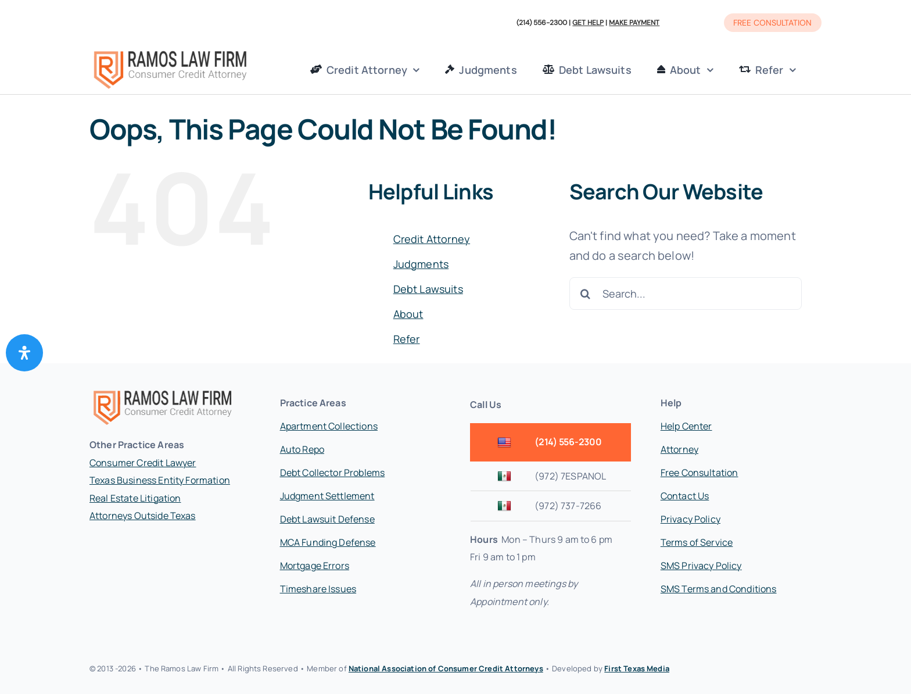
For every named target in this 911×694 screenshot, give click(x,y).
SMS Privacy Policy (701, 565)
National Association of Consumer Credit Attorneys (446, 668)
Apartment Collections (329, 426)
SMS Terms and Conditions (719, 588)
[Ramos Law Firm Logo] (169, 52)
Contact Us (685, 495)
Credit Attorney (431, 239)
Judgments (421, 264)
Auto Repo (302, 449)
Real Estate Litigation (135, 498)
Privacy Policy (690, 519)
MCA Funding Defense (328, 542)
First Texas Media (636, 668)
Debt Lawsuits (428, 289)
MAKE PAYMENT (634, 22)
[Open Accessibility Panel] (24, 352)
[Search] (585, 293)
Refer (406, 339)
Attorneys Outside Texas (142, 515)
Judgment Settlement (327, 495)
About (408, 314)
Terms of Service (697, 542)
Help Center (686, 426)
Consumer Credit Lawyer (142, 462)
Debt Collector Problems (332, 472)
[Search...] (685, 293)
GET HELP (588, 22)
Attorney (679, 449)
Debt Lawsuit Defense (327, 519)
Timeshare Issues (318, 588)
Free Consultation (699, 472)
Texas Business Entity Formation (159, 480)
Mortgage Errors (314, 565)
